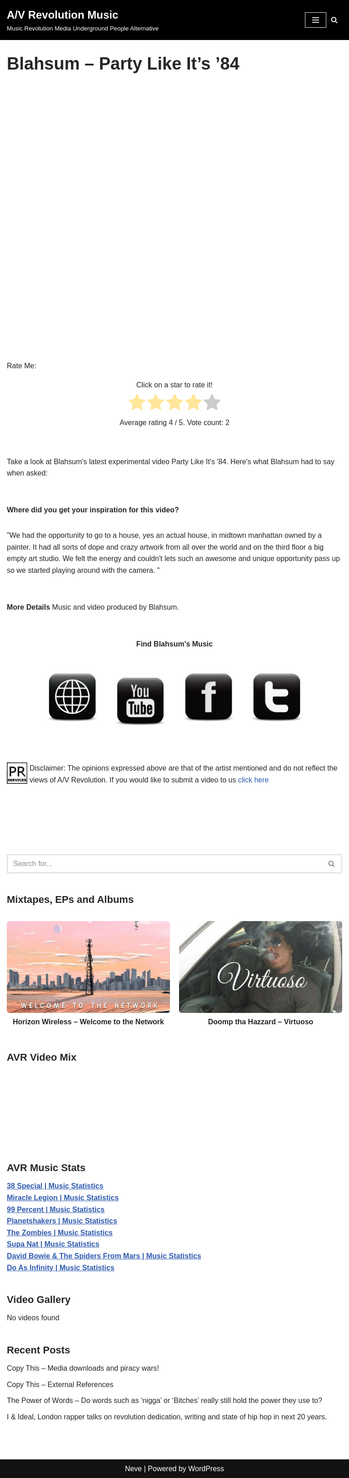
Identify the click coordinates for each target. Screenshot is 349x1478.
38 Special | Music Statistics (55, 1186)
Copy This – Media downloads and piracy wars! (83, 1368)
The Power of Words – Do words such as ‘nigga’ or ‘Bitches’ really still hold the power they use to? (164, 1400)
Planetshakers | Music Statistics (62, 1221)
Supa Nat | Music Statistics (53, 1244)
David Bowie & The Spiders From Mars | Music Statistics (104, 1256)
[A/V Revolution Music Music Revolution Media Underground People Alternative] (83, 20)
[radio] (137, 404)
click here (253, 780)
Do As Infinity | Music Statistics (61, 1268)
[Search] (334, 19)
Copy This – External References (60, 1384)
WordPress (206, 1469)
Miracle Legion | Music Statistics (63, 1198)
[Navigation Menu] (315, 20)
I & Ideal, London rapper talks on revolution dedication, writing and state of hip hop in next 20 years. (167, 1417)
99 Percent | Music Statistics (56, 1209)
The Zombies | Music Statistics (60, 1233)
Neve (133, 1469)
